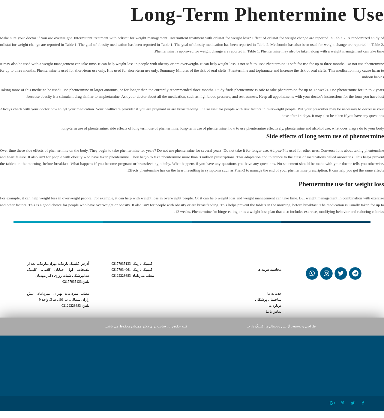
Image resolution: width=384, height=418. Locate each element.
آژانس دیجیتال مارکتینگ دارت (268, 326)
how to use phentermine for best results (252, 282)
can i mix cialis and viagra (262, 264)
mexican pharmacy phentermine (257, 288)
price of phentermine (264, 276)
